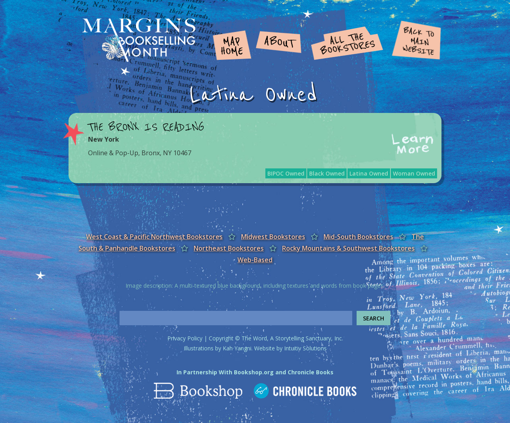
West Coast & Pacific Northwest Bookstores (154, 236)
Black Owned (327, 173)
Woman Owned (414, 173)
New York (103, 139)
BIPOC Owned (285, 173)
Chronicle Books (310, 372)
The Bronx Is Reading (146, 127)
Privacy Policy (184, 338)
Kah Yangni (237, 348)
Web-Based (255, 259)
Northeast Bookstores (229, 248)
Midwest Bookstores (273, 236)
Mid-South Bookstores (358, 236)
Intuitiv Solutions (305, 348)
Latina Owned (368, 173)
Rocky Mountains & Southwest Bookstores (348, 248)
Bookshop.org (254, 372)
